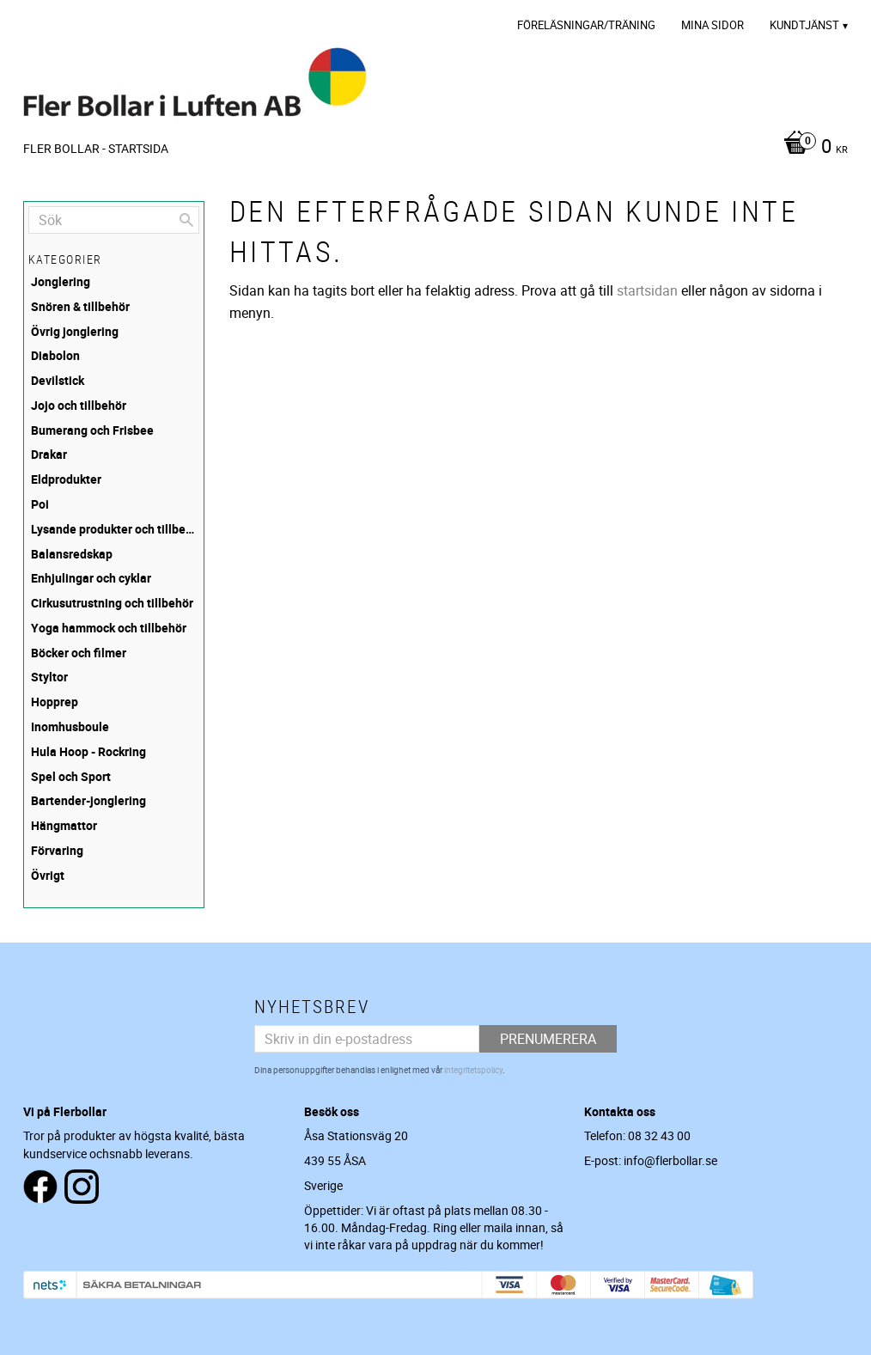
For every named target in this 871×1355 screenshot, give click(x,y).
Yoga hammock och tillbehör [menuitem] (108, 628)
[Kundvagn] (811, 148)
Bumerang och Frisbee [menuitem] (92, 430)
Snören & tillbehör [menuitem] (80, 306)
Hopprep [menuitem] (54, 701)
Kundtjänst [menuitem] (804, 25)
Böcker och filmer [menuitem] (78, 652)
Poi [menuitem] (40, 504)
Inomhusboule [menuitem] (70, 726)
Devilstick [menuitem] (57, 380)
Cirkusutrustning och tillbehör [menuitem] (112, 603)
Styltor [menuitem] (49, 676)
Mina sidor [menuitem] (712, 25)
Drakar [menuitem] (49, 454)
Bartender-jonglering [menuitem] (88, 800)
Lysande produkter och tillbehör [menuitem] (115, 529)
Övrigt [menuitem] (47, 875)
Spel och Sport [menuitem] (71, 776)
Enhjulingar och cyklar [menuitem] (91, 578)
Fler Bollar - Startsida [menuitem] (95, 148)
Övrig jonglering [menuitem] (75, 331)
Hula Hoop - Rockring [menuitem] (88, 751)
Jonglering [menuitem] (60, 281)
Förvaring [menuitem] (57, 850)
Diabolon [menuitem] (55, 355)
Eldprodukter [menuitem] (66, 479)
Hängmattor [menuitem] (64, 825)
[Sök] (186, 220)
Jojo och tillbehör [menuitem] (78, 405)
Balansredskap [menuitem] (72, 554)
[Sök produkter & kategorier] (113, 220)
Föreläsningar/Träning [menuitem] (586, 25)
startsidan (647, 290)
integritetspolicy (473, 1070)
